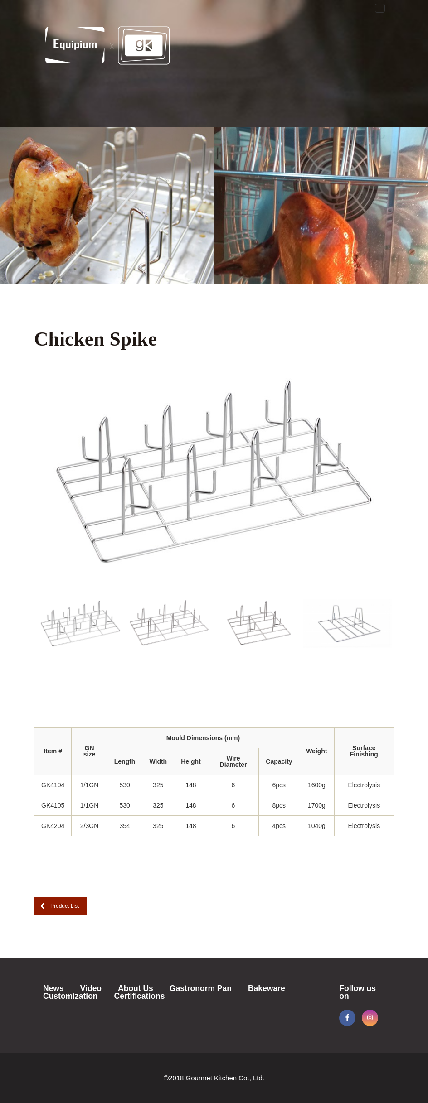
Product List (64, 906)
